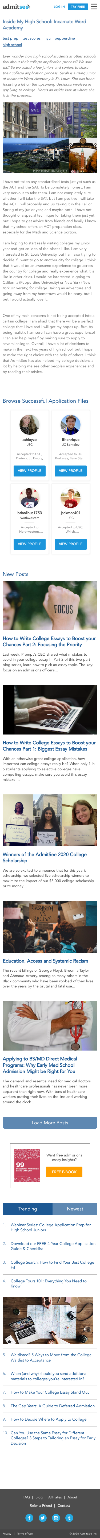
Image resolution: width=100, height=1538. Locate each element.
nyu (48, 38)
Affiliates (55, 1497)
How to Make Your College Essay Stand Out (50, 1392)
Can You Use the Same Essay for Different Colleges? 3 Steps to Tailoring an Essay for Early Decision (53, 1438)
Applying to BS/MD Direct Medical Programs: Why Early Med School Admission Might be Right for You (40, 1065)
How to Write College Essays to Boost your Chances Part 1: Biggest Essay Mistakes (49, 746)
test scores (31, 38)
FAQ (26, 1497)
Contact (64, 1506)
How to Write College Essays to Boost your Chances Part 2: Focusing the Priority (49, 642)
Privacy (7, 1533)
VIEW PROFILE (29, 471)
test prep (10, 38)
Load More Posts (50, 1123)
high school (12, 45)
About (72, 1497)
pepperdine (65, 38)
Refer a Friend (41, 1506)
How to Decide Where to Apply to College (48, 1419)
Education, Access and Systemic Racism (45, 961)
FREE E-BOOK (64, 1172)
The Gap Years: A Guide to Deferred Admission (53, 1406)
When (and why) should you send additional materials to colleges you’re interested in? (49, 1376)
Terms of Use (25, 1533)
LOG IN (59, 7)
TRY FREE (78, 7)
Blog (39, 1497)
